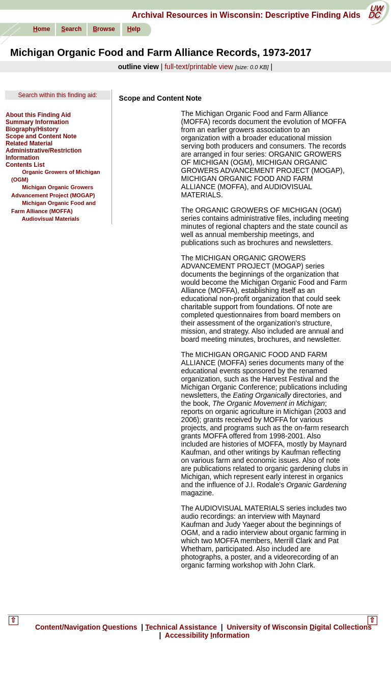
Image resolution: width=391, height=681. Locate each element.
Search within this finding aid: (57, 95)
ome (41, 29)
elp (134, 29)
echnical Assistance (182, 627)
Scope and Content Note (41, 136)
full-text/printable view (198, 67)
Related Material (29, 143)
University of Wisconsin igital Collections (298, 627)
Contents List (25, 164)
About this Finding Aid (38, 115)
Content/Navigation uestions (87, 627)
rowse (104, 29)
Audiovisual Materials (50, 219)
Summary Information (37, 122)
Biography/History (32, 129)
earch (71, 29)
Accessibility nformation (206, 635)
